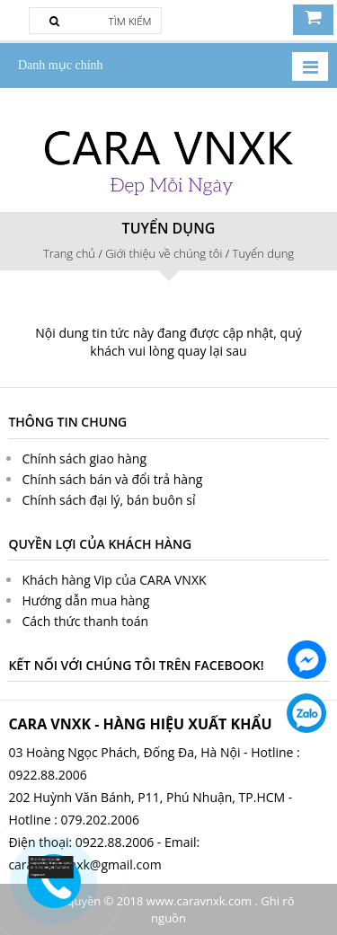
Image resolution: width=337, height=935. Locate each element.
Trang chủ (69, 253)
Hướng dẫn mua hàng (85, 600)
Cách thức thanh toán (85, 621)
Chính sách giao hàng (84, 458)
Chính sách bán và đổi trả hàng (112, 479)
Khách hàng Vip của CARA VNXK (114, 579)
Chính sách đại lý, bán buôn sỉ (108, 499)
